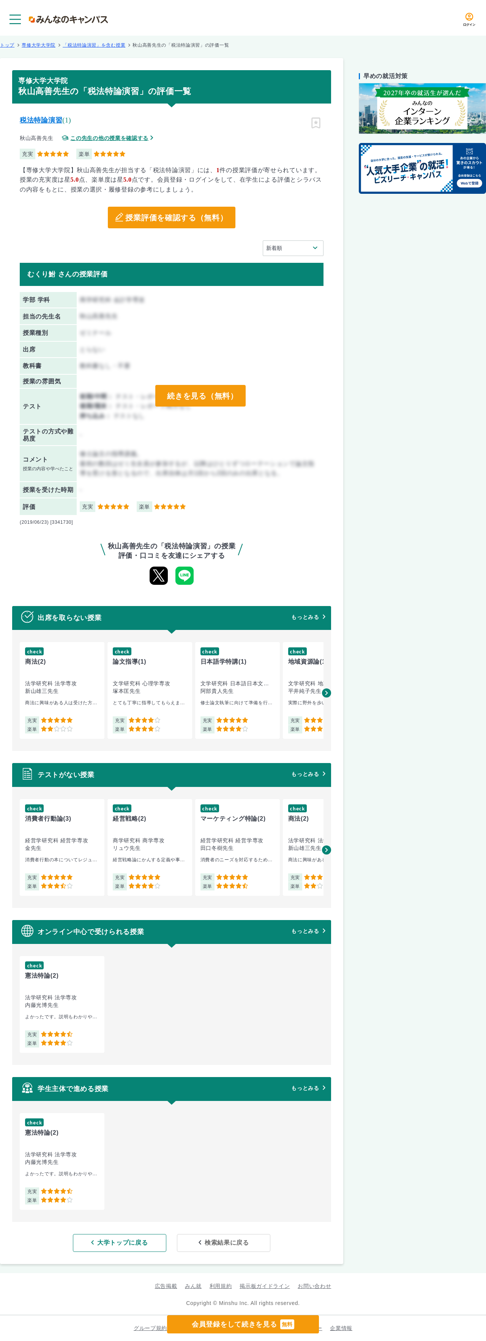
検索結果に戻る (227, 1242)
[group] (62, 690)
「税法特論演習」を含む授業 (94, 45)
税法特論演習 (41, 120)
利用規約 (221, 1286)
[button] (326, 693)
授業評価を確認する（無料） (176, 218)
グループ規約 (150, 1328)
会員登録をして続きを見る (243, 1324)
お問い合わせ (314, 1286)
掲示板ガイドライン (265, 1286)
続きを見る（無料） (202, 396)
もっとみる (305, 617)
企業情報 (341, 1328)
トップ (7, 45)
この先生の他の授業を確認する (109, 138)
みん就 (193, 1286)
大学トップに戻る (122, 1242)
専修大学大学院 (38, 45)
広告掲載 (166, 1286)
